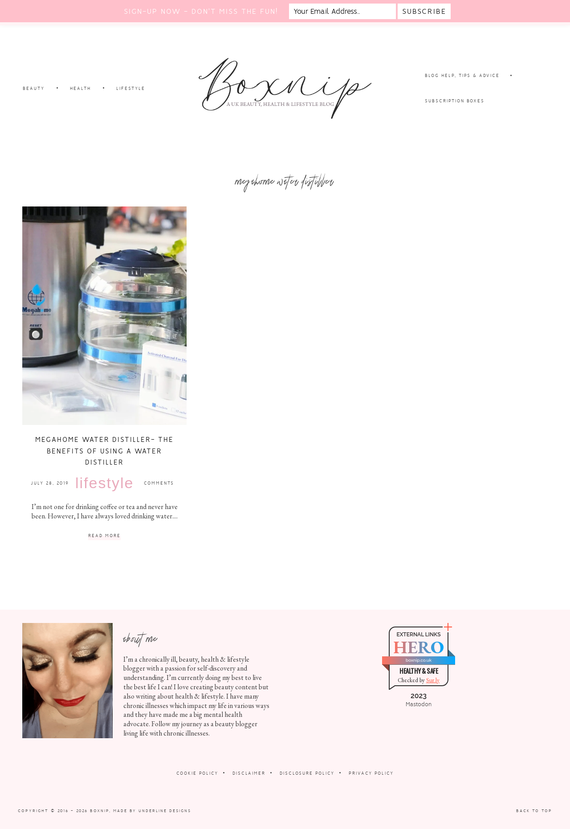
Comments (159, 483)
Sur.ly (433, 680)
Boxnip (99, 810)
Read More (104, 536)
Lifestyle (104, 482)
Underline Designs (164, 810)
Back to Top (534, 810)
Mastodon (419, 704)
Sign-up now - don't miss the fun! (201, 11)
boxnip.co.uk (419, 660)
